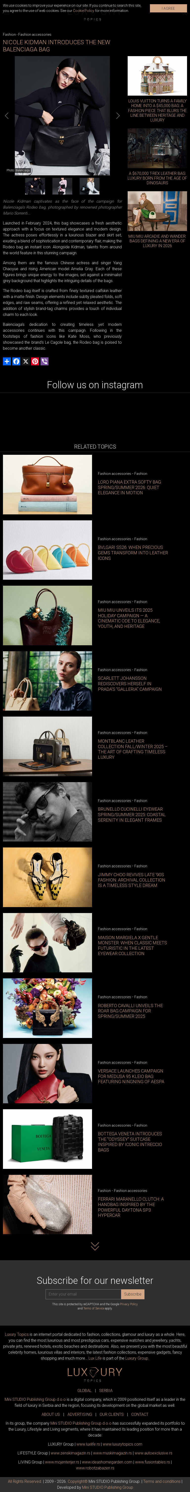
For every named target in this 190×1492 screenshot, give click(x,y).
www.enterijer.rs (62, 1462)
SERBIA (106, 1390)
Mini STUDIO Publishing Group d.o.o (35, 1399)
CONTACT (139, 1414)
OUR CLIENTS (112, 1414)
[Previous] (6, 116)
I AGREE (168, 8)
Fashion (9, 35)
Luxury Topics (17, 1334)
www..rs (88, 1444)
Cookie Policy (83, 11)
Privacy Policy (129, 1304)
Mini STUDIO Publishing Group (107, 1487)
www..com (122, 1444)
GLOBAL (84, 1390)
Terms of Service (93, 1308)
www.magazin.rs (70, 1453)
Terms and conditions (162, 1481)
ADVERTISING (80, 1414)
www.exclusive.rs (153, 1453)
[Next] (118, 116)
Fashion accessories (34, 35)
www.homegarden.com (107, 1462)
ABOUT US (51, 1414)
